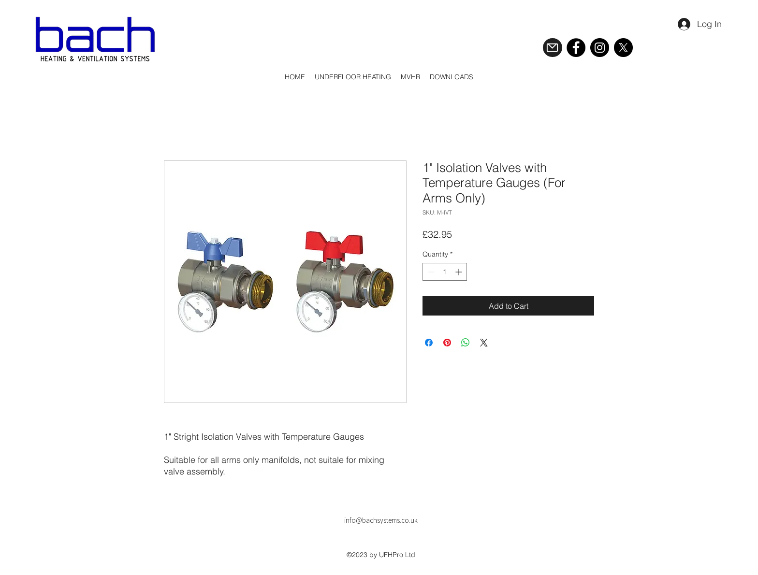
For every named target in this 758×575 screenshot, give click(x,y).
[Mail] (552, 47)
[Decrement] (430, 271)
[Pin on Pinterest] (447, 342)
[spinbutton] (444, 271)
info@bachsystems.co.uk (381, 520)
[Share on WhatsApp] (465, 342)
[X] (623, 47)
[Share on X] (484, 342)
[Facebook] (576, 47)
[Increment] (459, 271)
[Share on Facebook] (429, 342)
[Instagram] (599, 47)
